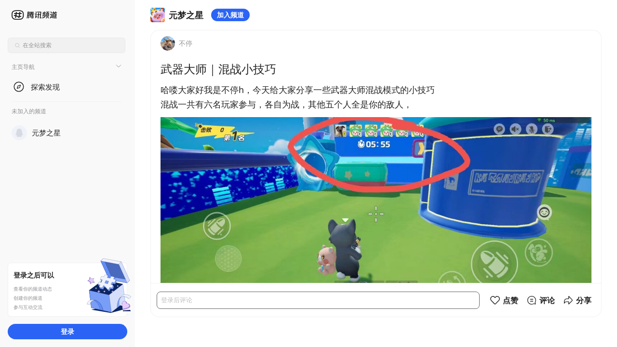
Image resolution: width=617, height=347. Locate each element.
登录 (67, 331)
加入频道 (230, 14)
